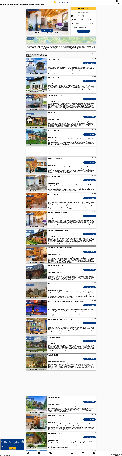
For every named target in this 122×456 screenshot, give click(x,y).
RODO (2, 446)
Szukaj (83, 31)
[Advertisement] (61, 384)
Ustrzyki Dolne (29, 60)
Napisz (120, 455)
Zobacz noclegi (89, 63)
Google (21, 440)
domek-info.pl (61, 2)
